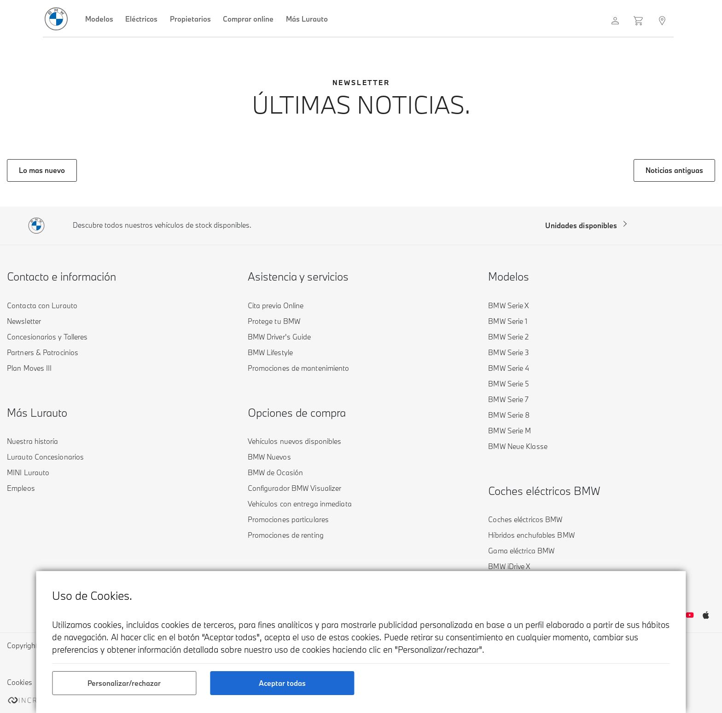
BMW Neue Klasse (517, 446)
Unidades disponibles (581, 225)
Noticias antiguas (674, 170)
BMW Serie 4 (508, 368)
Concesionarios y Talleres (47, 336)
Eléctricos (141, 18)
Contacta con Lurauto (42, 305)
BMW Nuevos (269, 456)
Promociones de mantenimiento (298, 368)
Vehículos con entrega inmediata (300, 503)
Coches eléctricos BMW (525, 519)
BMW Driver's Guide (279, 336)
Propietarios (190, 18)
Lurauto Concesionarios (45, 456)
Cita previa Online (276, 305)
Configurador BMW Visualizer (295, 488)
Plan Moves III (29, 368)
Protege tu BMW (274, 321)
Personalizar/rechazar (124, 683)
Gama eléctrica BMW (521, 550)
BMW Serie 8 (509, 415)
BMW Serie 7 (508, 399)
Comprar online (248, 18)
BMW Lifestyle (270, 352)
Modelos (99, 18)
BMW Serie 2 (508, 336)
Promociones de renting (286, 535)
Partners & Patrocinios (42, 352)
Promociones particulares (288, 519)
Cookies (19, 682)
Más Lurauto (307, 18)
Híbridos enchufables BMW (531, 535)
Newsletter (24, 321)
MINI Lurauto (28, 472)
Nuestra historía (32, 441)
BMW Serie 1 (507, 321)
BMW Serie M (509, 430)
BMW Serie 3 (508, 352)
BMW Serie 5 (508, 383)
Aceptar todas (282, 683)
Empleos (21, 488)
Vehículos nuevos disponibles (295, 441)
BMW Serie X (508, 305)
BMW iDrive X (509, 566)
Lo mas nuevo (42, 170)
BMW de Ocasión (275, 472)
